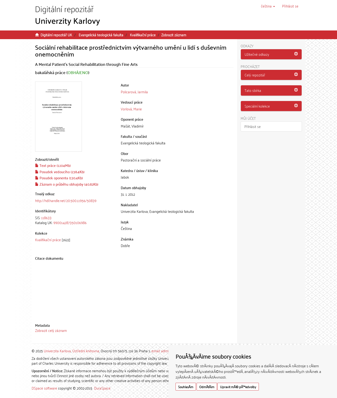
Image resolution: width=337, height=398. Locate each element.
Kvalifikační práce (143, 34)
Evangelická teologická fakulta (101, 34)
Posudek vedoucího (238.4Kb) (59, 171)
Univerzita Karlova (57, 350)
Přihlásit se (252, 126)
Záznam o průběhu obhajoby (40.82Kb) (66, 184)
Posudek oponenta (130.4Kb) (59, 177)
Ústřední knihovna (85, 350)
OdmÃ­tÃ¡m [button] (206, 387)
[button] (267, 6)
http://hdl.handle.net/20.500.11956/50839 (65, 200)
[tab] (74, 220)
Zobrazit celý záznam (51, 330)
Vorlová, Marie (131, 108)
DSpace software (44, 388)
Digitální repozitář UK (56, 34)
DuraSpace (102, 388)
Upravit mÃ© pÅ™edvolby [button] (238, 387)
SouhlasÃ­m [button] (185, 387)
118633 (46, 217)
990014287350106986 (70, 222)
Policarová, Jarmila (134, 91)
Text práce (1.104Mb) (53, 165)
